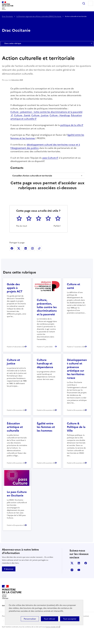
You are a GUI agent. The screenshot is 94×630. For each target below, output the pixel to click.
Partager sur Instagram (32, 248)
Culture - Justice (39, 115)
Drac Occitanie (7, 16)
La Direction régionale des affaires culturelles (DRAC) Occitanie (39, 16)
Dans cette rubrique (47, 43)
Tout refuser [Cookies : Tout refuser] (49, 618)
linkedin (78, 563)
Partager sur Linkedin (25, 248)
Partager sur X (18, 248)
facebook (85, 563)
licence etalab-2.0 (52, 627)
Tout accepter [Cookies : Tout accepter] (69, 618)
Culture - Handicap (60, 115)
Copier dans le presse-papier (39, 248)
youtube (78, 569)
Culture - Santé (22, 115)
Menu (90, 3)
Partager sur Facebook (11, 248)
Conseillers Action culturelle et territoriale (32, 175)
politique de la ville (70, 125)
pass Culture (49, 157)
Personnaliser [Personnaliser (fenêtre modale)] (30, 618)
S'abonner (8, 568)
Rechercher (83, 3)
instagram (72, 569)
